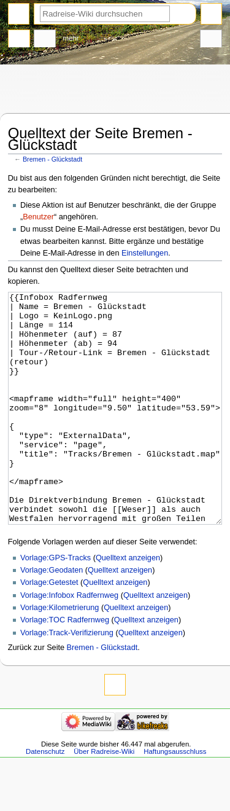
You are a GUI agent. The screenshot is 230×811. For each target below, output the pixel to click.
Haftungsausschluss (175, 797)
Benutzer (38, 217)
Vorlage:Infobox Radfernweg (69, 641)
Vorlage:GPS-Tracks (55, 604)
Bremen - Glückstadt (52, 159)
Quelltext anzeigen (128, 604)
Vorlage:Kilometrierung (59, 653)
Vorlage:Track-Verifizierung (66, 679)
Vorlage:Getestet (49, 628)
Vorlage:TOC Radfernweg (64, 666)
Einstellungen (144, 253)
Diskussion (44, 40)
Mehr (71, 38)
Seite (19, 40)
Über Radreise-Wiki (104, 797)
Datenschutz (45, 797)
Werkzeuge (211, 40)
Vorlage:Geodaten (51, 616)
